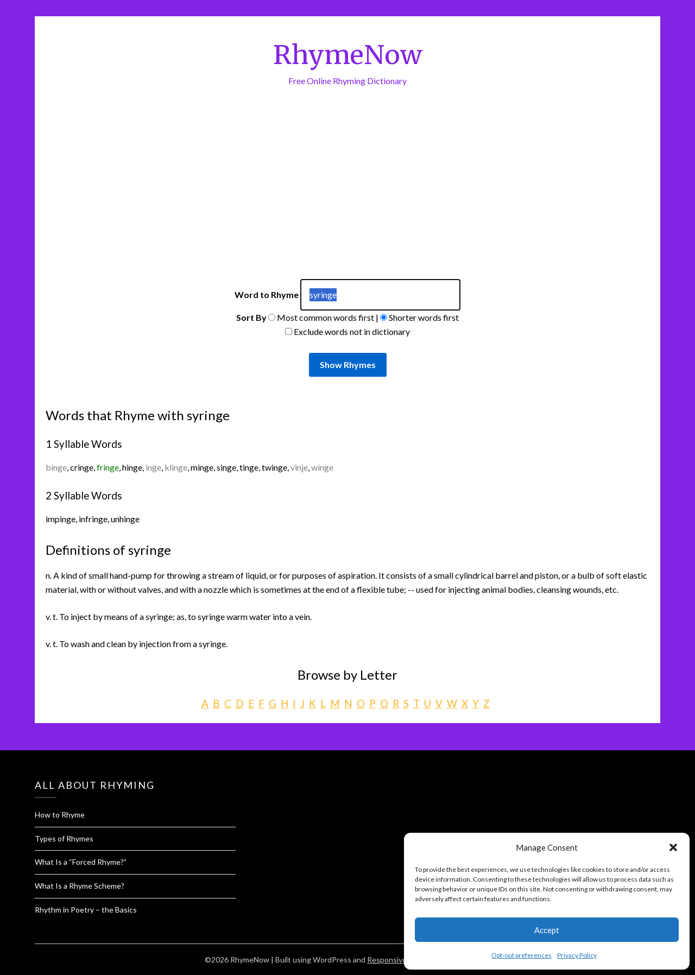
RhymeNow (347, 55)
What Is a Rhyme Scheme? (79, 885)
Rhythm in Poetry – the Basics (86, 909)
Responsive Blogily (399, 959)
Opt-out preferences (521, 955)
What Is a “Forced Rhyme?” (81, 861)
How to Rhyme (60, 814)
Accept (546, 930)
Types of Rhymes (64, 838)
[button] (673, 847)
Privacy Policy (577, 955)
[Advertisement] (347, 198)
